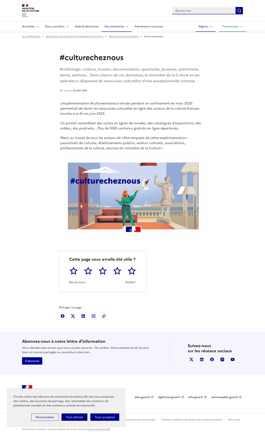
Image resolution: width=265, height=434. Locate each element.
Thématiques (230, 26)
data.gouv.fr (142, 397)
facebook (212, 359)
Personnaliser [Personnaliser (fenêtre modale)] (45, 417)
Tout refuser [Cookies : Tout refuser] (74, 417)
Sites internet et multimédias (124, 36)
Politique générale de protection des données (131, 419)
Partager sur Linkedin (83, 316)
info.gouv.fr (195, 397)
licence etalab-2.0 (97, 429)
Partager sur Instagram (93, 316)
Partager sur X (73, 316)
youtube (232, 359)
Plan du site (234, 419)
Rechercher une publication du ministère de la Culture (75, 36)
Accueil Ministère (31, 36)
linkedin (201, 359)
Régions (203, 26)
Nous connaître (54, 26)
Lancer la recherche (239, 10)
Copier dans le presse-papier (103, 316)
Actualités (28, 26)
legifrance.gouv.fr (169, 397)
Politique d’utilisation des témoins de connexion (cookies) (192, 419)
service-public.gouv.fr (224, 397)
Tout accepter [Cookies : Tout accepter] (105, 417)
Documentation (114, 26)
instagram (222, 359)
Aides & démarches (87, 26)
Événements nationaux (149, 26)
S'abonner (32, 361)
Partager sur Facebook (62, 316)
